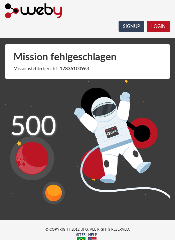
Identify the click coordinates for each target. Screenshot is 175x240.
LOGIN (158, 26)
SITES (80, 234)
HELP (92, 234)
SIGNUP (131, 26)
